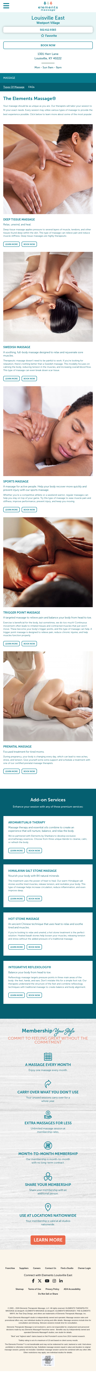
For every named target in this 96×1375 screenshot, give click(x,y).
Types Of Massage (13, 87)
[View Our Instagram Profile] (54, 1281)
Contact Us (50, 1268)
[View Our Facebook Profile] (33, 1281)
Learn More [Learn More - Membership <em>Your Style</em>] (48, 1239)
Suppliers (23, 1268)
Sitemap (20, 1289)
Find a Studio (67, 1268)
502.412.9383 (48, 29)
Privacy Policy (52, 1289)
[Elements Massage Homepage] (48, 6)
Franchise (10, 1268)
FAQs (31, 87)
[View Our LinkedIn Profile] (61, 1281)
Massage (9, 77)
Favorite (49, 35)
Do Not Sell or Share (48, 1294)
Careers (37, 1268)
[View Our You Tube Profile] (47, 1281)
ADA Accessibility (72, 1289)
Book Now (48, 45)
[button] (6, 6)
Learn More (11, 244)
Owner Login (84, 1268)
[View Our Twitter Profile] (39, 1281)
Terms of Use (34, 1289)
